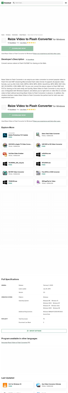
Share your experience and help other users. (47, 54)
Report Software (34, 331)
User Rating (28, 43)
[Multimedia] (15, 35)
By (12, 43)
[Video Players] (22, 35)
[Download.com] (6, 3)
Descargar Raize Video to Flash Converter (14, 342)
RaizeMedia (31, 59)
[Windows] (8, 35)
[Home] (2, 35)
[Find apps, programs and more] (37, 2)
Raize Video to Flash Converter (36, 39)
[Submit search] (13, 2)
